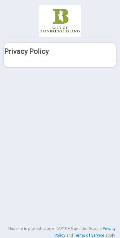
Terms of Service (89, 235)
